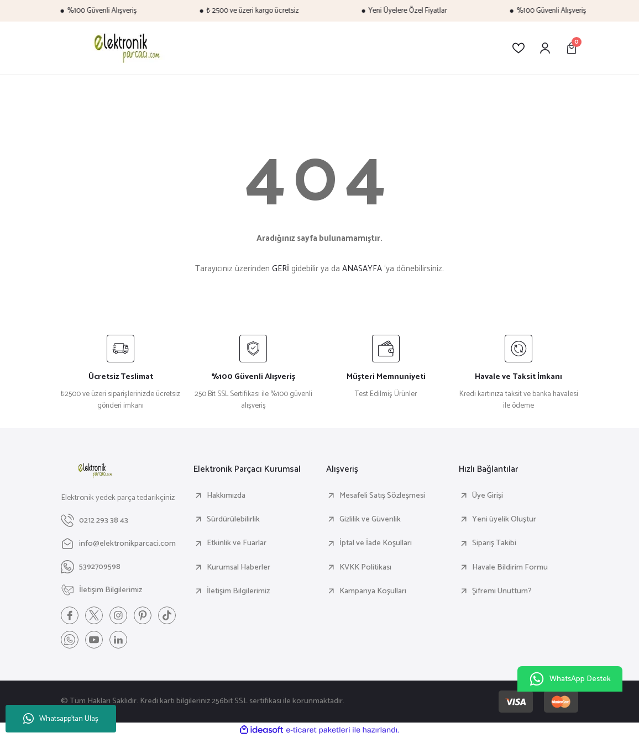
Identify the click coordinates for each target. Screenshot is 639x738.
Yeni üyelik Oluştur (504, 519)
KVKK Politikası (365, 567)
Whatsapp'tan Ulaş (60, 719)
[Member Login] (545, 48)
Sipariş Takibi (494, 543)
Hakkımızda (226, 495)
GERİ (280, 269)
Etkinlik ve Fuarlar (236, 543)
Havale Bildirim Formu (510, 567)
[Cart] (571, 48)
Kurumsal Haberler (238, 567)
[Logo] (125, 48)
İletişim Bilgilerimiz (238, 591)
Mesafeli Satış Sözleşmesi (382, 495)
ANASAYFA (362, 269)
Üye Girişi (487, 495)
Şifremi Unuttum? (502, 591)
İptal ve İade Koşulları (375, 543)
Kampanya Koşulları (372, 591)
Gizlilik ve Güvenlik (370, 519)
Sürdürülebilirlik (233, 519)
